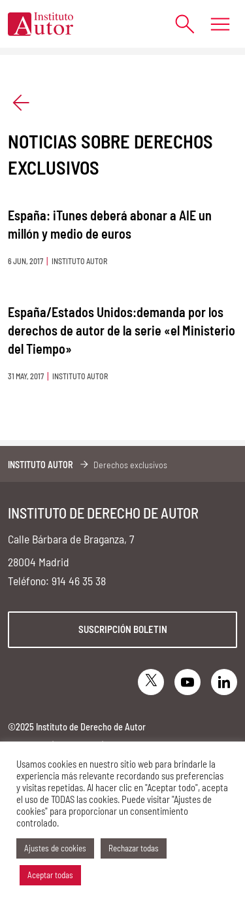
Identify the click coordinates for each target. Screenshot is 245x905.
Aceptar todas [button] (50, 875)
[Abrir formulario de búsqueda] (178, 24)
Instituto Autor (40, 464)
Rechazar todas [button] (133, 848)
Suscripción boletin (122, 629)
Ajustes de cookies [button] (55, 848)
